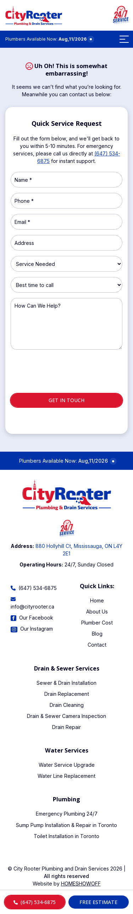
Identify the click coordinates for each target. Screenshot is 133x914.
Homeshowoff (81, 883)
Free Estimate (98, 902)
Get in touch (66, 400)
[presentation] (67, 374)
